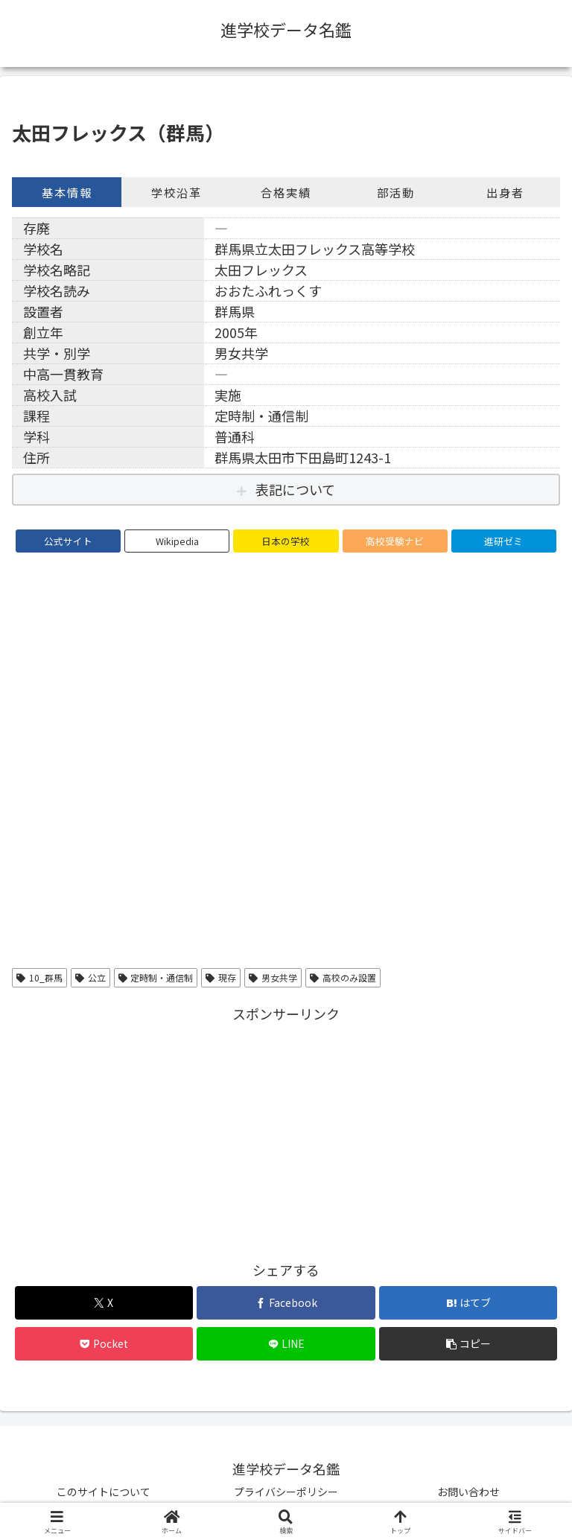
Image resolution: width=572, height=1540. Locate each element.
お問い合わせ (468, 1491)
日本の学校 (285, 541)
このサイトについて (103, 1491)
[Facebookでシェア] (286, 1303)
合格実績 (286, 192)
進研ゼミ (503, 541)
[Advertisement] (286, 1129)
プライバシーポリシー (286, 1491)
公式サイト (68, 541)
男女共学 (273, 977)
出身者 (505, 192)
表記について (295, 489)
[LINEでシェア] (286, 1344)
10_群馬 (39, 977)
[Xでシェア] (104, 1303)
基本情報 (67, 192)
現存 (221, 977)
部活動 (396, 192)
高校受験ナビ (395, 541)
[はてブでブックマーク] (468, 1303)
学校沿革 (176, 192)
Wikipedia (177, 541)
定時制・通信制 (156, 977)
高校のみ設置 (343, 977)
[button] (468, 1344)
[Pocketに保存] (104, 1344)
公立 (90, 977)
